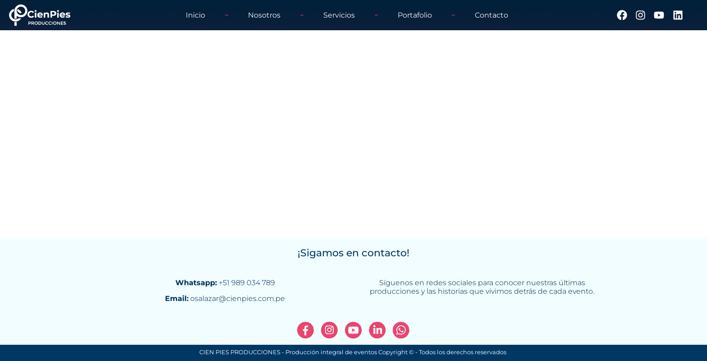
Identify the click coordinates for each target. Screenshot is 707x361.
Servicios (339, 15)
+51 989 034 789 (247, 282)
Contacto (491, 15)
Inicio (195, 15)
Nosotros (264, 15)
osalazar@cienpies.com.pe (237, 298)
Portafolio (415, 15)
